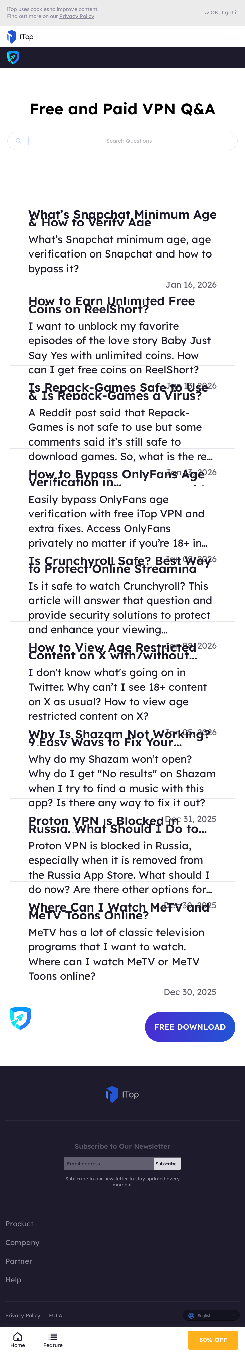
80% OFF (213, 1340)
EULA (55, 1315)
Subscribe (166, 1163)
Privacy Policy (22, 1315)
